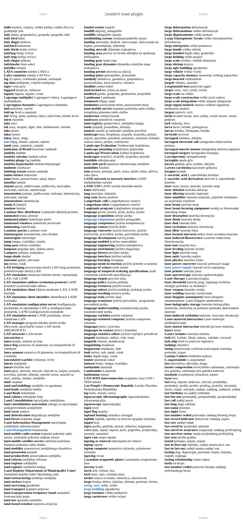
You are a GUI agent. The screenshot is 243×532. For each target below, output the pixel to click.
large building (94, 489)
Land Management (18, 430)
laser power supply (178, 267)
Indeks (203, 14)
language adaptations (99, 219)
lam (7, 141)
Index (43, 14)
